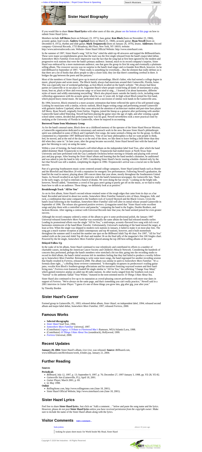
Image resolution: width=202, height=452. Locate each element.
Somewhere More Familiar (60, 326)
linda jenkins (59, 427)
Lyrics (69, 400)
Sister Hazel (53, 324)
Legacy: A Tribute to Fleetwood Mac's (79, 329)
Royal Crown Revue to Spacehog (86, 2)
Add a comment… (84, 421)
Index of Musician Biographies (56, 2)
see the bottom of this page (135, 31)
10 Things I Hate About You (74, 332)
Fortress (51, 335)
